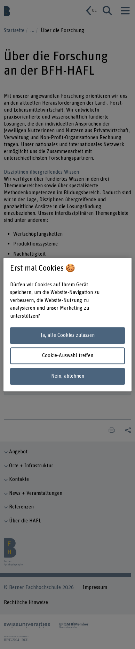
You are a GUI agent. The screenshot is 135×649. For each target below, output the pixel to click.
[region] (67, 325)
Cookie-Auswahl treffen (67, 356)
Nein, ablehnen (67, 376)
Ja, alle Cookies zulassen (68, 335)
